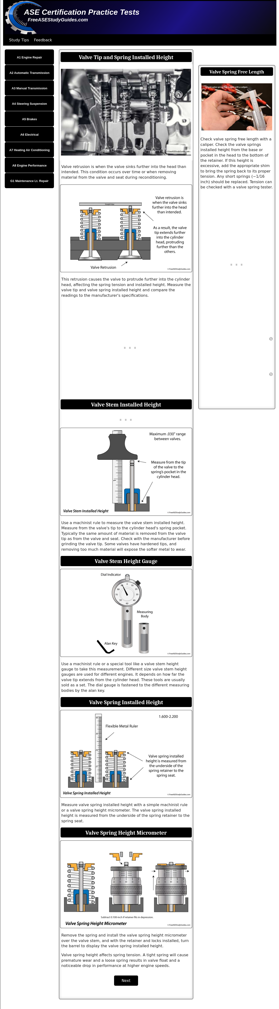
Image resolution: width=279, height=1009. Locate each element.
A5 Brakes (29, 119)
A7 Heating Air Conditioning (29, 150)
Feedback (43, 40)
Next (126, 980)
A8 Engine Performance (29, 165)
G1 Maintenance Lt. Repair (29, 181)
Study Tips (19, 40)
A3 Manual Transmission (29, 88)
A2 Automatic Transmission (29, 73)
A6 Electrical (29, 134)
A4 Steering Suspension (29, 103)
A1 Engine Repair (29, 57)
